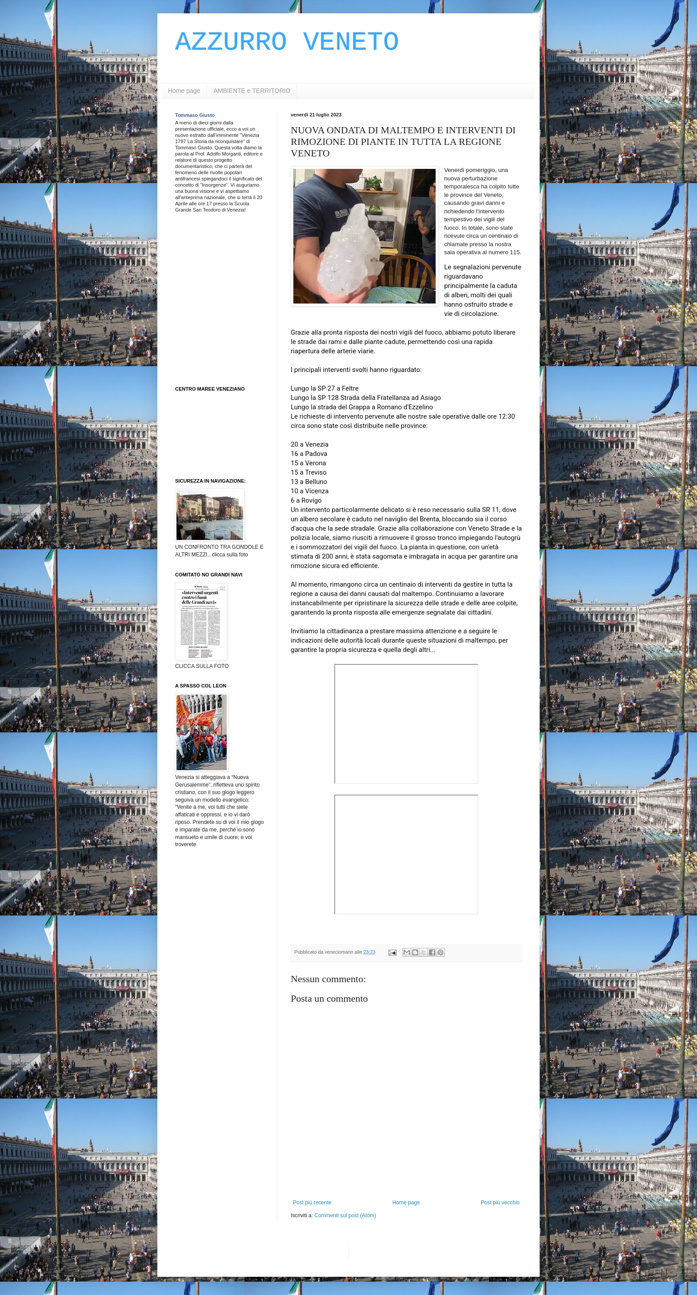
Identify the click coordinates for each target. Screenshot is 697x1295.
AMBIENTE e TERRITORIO (251, 90)
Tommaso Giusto (195, 115)
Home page (184, 90)
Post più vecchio (500, 1202)
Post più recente (312, 1202)
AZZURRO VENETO (287, 43)
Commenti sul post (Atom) (345, 1215)
